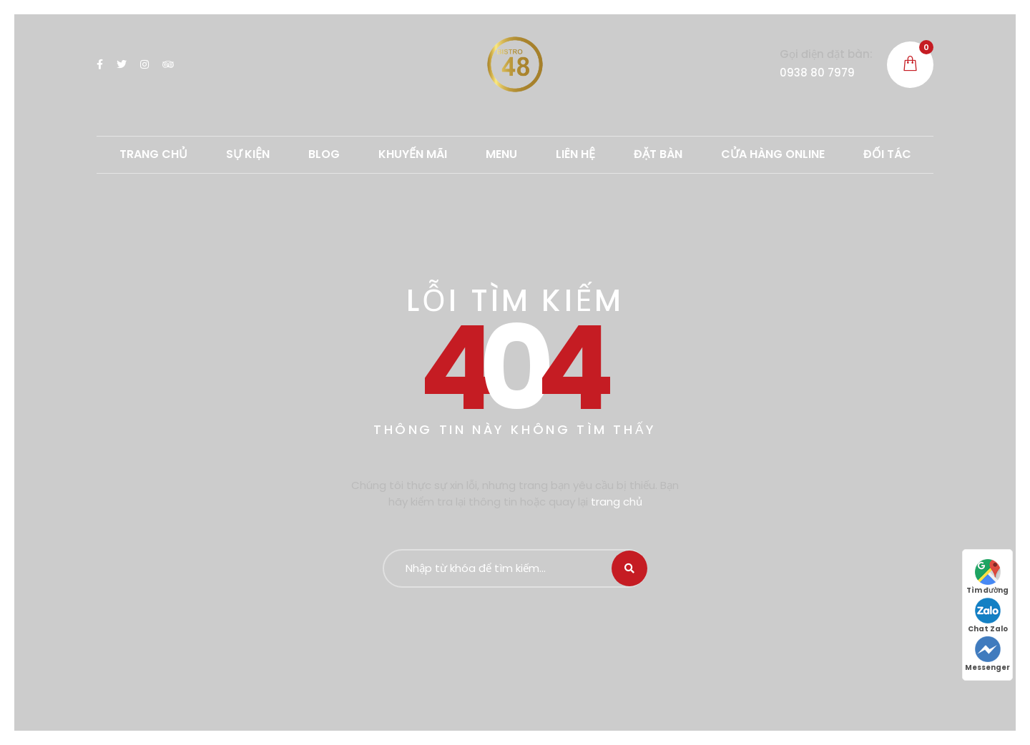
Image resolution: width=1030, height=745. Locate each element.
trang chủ (616, 501)
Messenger (987, 654)
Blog (324, 154)
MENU (501, 154)
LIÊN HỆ (575, 154)
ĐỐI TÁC (887, 154)
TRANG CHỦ (153, 154)
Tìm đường (987, 577)
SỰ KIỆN (248, 154)
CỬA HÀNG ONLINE (773, 154)
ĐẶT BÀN (658, 154)
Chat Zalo (988, 616)
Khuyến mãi (412, 154)
